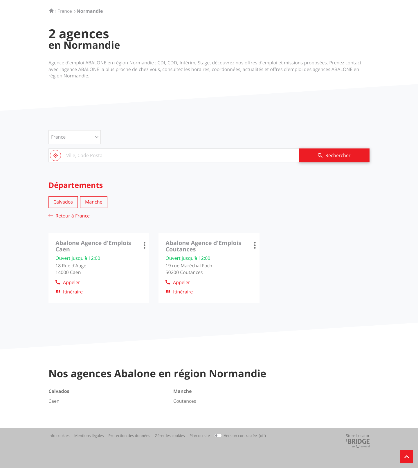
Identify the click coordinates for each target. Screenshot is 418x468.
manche (93, 202)
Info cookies (59, 435)
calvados (63, 202)
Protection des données (129, 435)
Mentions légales (89, 435)
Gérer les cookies (170, 435)
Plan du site (200, 435)
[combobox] (173, 155)
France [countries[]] (58, 137)
